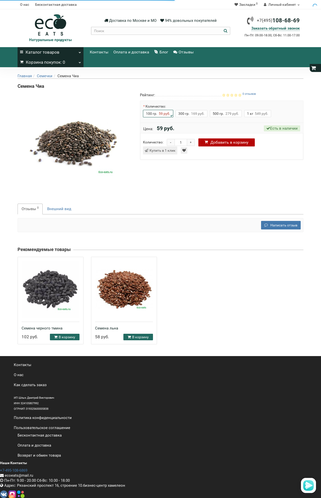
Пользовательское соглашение (42, 428)
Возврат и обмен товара (39, 455)
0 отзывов (249, 94)
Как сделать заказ (30, 385)
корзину (227, 142)
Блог (161, 52)
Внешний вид (59, 209)
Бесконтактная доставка (56, 5)
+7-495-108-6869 (13, 470)
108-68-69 (278, 20)
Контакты (99, 52)
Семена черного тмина (42, 328)
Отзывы (183, 52)
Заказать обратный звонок (275, 28)
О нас (24, 5)
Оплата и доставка (131, 52)
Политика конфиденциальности (43, 418)
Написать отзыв (280, 225)
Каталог (50, 51)
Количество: (155, 106)
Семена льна (106, 328)
